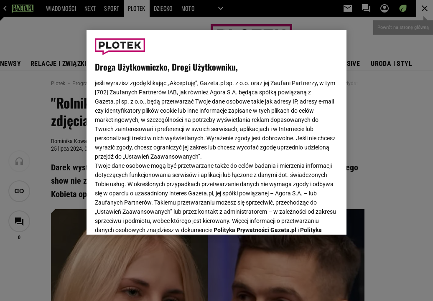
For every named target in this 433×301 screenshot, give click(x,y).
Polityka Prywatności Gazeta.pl (255, 124)
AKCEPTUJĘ (310, 218)
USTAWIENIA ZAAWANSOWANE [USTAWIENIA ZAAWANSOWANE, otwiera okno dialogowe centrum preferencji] (150, 218)
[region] (216, 132)
